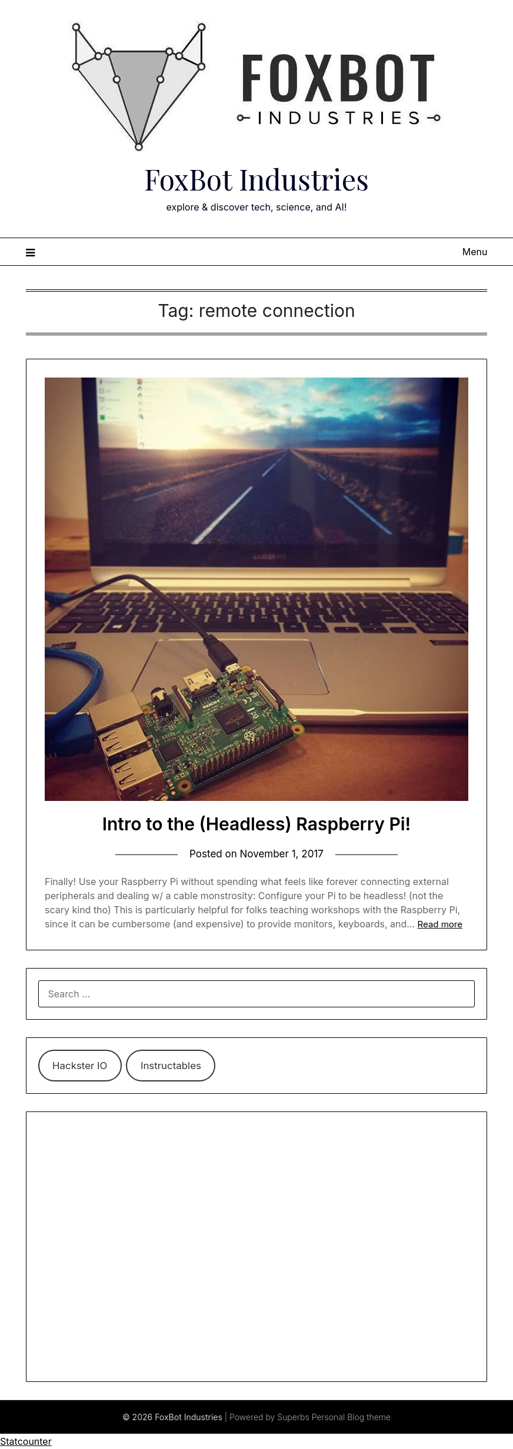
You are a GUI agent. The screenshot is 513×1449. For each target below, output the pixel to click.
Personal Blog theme (351, 1417)
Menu (475, 252)
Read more (440, 924)
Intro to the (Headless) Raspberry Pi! (256, 823)
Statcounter (26, 1441)
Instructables (171, 1065)
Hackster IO (79, 1065)
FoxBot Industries (256, 179)
